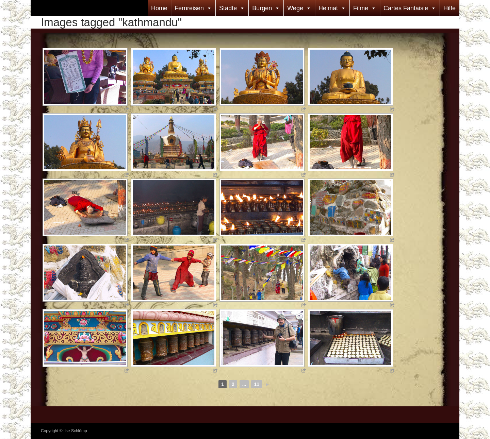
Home (159, 8)
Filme (360, 8)
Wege (295, 8)
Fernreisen (189, 8)
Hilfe (449, 8)
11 (256, 384)
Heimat (328, 8)
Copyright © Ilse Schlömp (64, 430)
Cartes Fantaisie (405, 8)
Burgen (262, 8)
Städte (228, 8)
